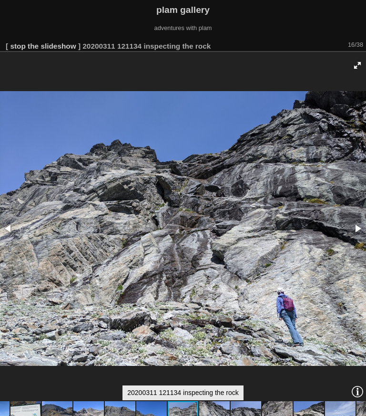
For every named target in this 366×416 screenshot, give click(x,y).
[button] (357, 65)
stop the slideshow (43, 46)
